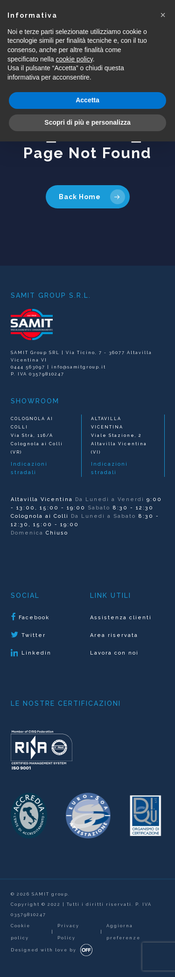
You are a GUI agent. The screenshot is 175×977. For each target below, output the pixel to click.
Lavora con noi (114, 653)
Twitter (28, 635)
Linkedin (31, 653)
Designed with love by (44, 950)
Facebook (30, 617)
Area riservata (114, 635)
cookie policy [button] (74, 59)
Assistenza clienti (121, 618)
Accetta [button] (87, 100)
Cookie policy (20, 931)
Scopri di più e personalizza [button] (87, 122)
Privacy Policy (68, 931)
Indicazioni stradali (29, 468)
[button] (162, 14)
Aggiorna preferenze (123, 931)
